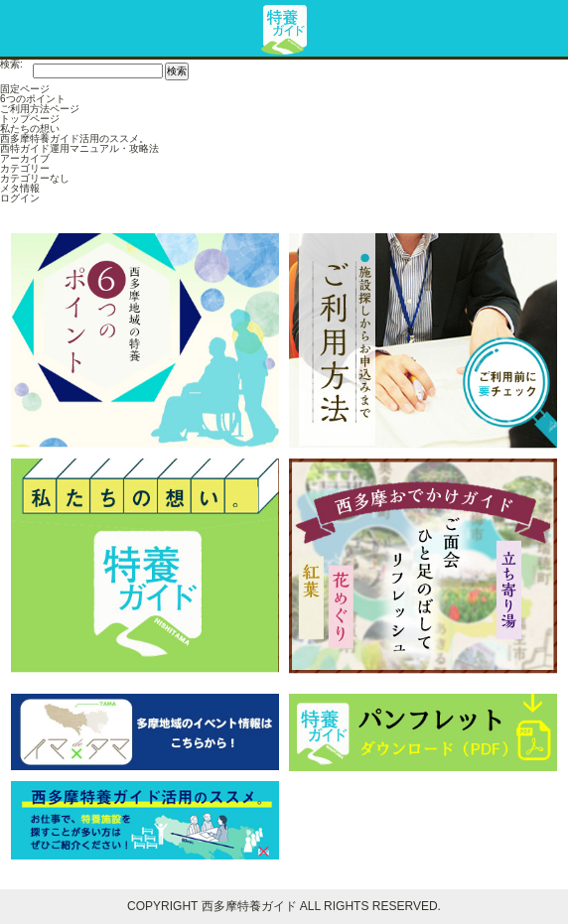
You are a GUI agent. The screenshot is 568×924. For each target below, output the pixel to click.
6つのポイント (33, 98)
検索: (11, 64)
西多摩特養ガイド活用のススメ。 (74, 138)
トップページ (30, 118)
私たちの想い (30, 128)
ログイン (20, 198)
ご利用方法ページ (39, 108)
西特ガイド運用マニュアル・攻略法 (79, 148)
